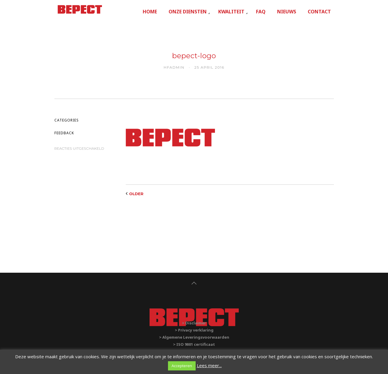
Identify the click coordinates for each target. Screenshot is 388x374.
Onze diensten (188, 11)
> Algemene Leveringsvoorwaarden (194, 337)
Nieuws (286, 11)
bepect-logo (194, 55)
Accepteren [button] (182, 365)
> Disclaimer (194, 323)
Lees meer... (209, 365)
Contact (319, 11)
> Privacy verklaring (194, 330)
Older (136, 193)
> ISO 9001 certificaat (194, 344)
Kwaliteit (231, 11)
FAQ (261, 11)
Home (150, 11)
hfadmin (174, 67)
